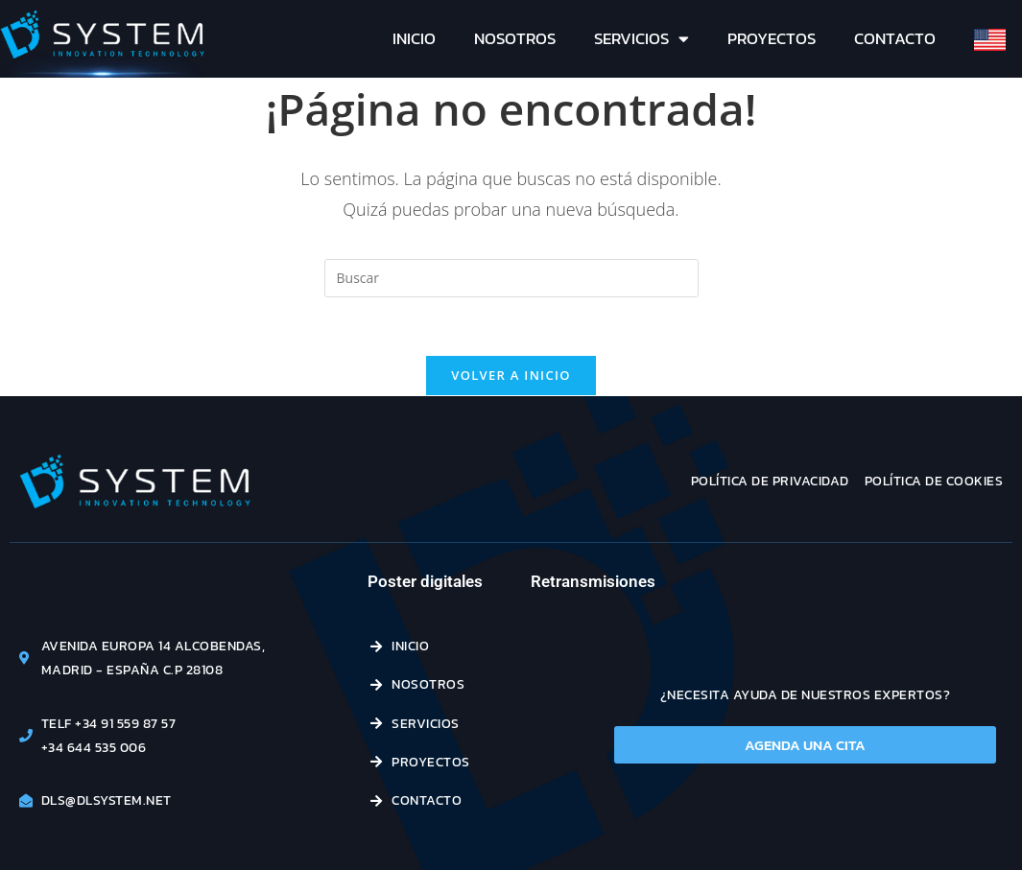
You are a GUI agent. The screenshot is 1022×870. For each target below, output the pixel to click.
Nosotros (515, 38)
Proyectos (771, 38)
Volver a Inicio (510, 375)
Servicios (641, 39)
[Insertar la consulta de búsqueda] (511, 278)
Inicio (414, 38)
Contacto (895, 38)
